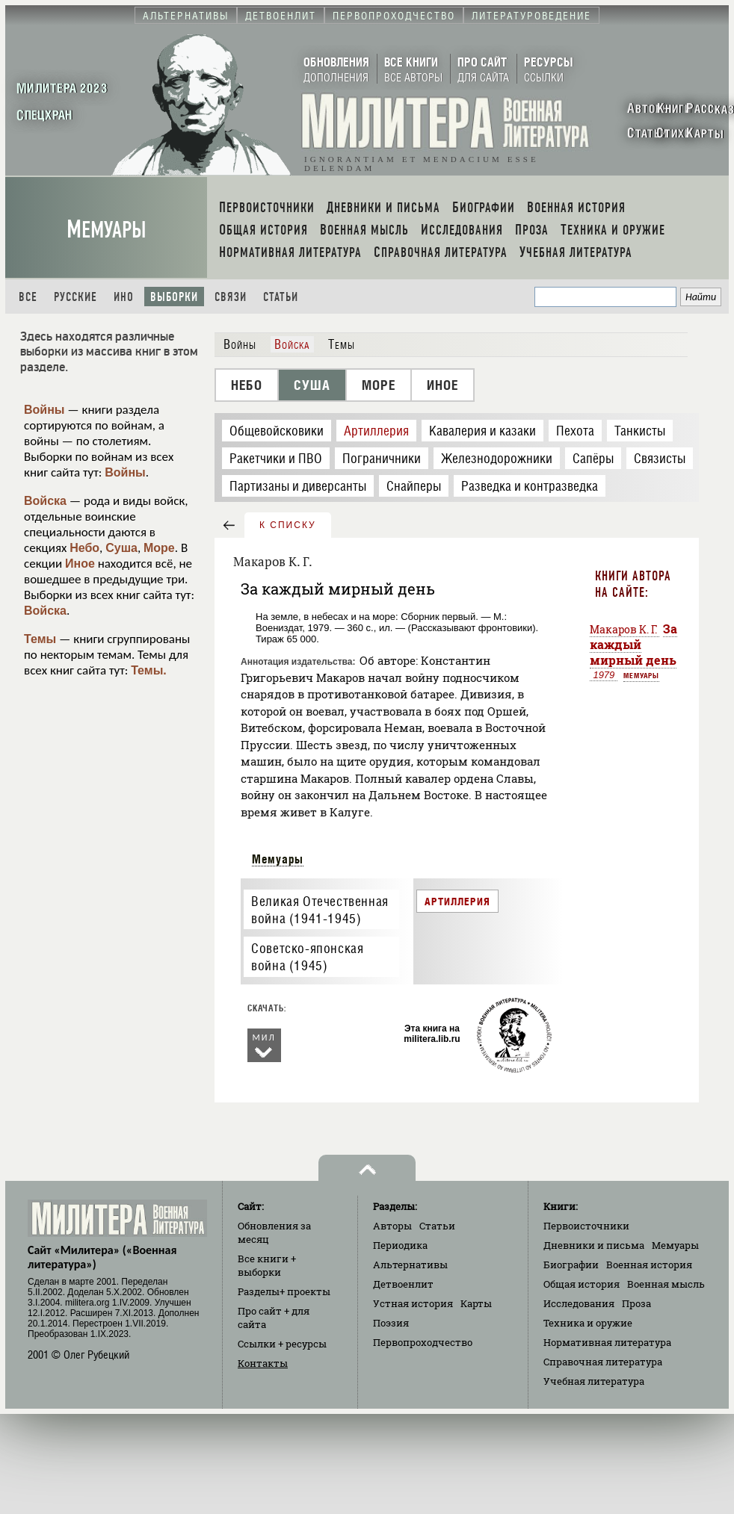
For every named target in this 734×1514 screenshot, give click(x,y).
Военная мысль (666, 1284)
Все (28, 297)
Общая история (581, 1284)
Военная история (649, 1264)
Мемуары (107, 229)
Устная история (413, 1303)
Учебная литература (593, 1381)
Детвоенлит (403, 1284)
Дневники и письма (593, 1245)
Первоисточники (586, 1225)
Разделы (284, 1291)
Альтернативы (410, 1264)
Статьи (280, 297)
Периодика (400, 1245)
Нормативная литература (607, 1342)
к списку (287, 525)
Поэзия (391, 1323)
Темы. (149, 670)
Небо (84, 548)
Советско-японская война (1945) (307, 956)
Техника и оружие (587, 1323)
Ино (124, 297)
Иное (80, 563)
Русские (75, 297)
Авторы (392, 1225)
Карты (476, 1303)
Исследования (578, 1303)
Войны (44, 409)
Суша (121, 548)
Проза (636, 1303)
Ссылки (282, 1343)
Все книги (267, 1265)
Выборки (174, 297)
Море (159, 548)
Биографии (571, 1264)
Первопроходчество (422, 1342)
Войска (45, 500)
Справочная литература (602, 1361)
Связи (231, 297)
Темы (40, 639)
